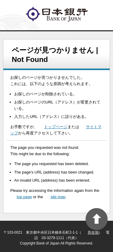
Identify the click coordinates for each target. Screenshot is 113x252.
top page (24, 197)
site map (58, 197)
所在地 (93, 232)
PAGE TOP (97, 219)
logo (57, 14)
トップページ (55, 126)
